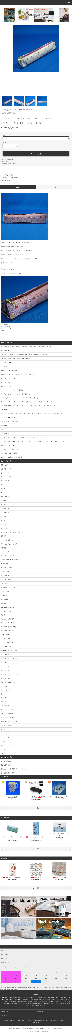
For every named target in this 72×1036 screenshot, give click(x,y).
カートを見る (40, 1011)
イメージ (54, 187)
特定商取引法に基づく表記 (8, 163)
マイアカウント (4, 1011)
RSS (34, 1022)
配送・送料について (23, 1020)
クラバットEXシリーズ (11, 113)
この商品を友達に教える (7, 175)
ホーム (3, 109)
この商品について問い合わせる (9, 177)
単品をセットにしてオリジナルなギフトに (13, 769)
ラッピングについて (7, 761)
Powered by (36, 1031)
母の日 (7, 110)
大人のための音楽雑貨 (10, 112)
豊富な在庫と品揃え (7, 765)
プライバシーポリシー (53, 1020)
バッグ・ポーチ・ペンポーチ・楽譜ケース (15, 109)
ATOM (37, 1022)
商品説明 (18, 187)
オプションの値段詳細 (7, 159)
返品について (5, 161)
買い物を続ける (5, 180)
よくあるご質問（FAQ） (8, 773)
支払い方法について (13, 1020)
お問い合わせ (4, 1015)
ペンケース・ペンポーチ (30, 109)
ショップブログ (63, 1020)
